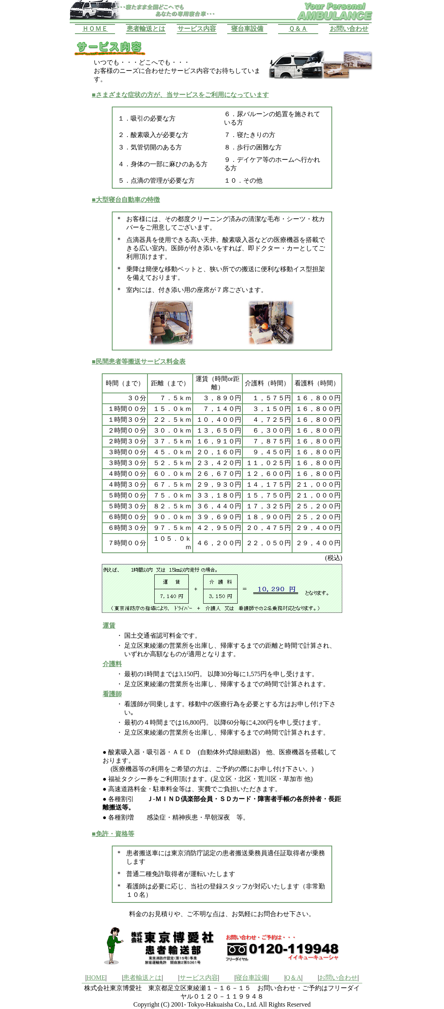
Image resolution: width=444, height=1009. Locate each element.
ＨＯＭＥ (95, 28)
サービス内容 (197, 28)
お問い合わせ (349, 28)
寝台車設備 (247, 28)
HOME (96, 977)
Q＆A (293, 977)
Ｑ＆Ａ (298, 28)
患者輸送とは (146, 28)
